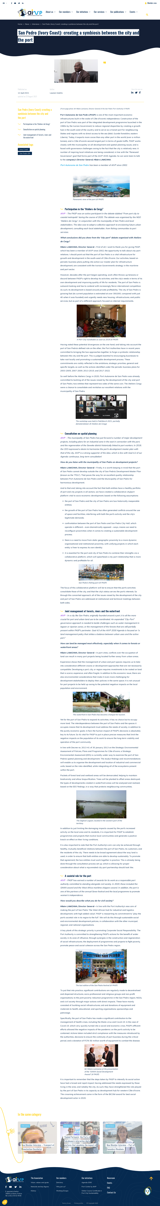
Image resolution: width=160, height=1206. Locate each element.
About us (49, 11)
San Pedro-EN (25, 153)
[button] (4, 3)
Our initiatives (82, 11)
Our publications (117, 11)
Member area (152, 3)
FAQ (108, 1187)
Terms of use (66, 1203)
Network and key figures (40, 1187)
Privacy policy (78, 1203)
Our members (64, 11)
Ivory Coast (24, 149)
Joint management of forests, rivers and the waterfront (37, 136)
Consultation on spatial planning (34, 129)
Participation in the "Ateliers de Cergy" (36, 124)
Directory (59, 1182)
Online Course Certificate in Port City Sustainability (92, 1192)
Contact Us (111, 1192)
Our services (99, 11)
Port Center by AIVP (89, 1187)
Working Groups (62, 1191)
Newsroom (111, 1178)
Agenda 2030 (87, 1182)
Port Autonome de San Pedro (74, 165)
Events (132, 11)
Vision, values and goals (40, 1182)
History (33, 1191)
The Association (37, 1178)
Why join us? (61, 1187)
